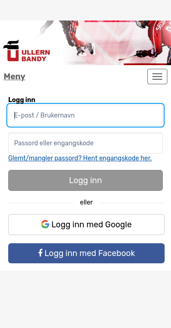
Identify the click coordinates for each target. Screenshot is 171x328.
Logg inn (85, 180)
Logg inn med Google (86, 225)
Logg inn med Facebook (86, 253)
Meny (15, 77)
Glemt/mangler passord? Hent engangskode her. (80, 158)
